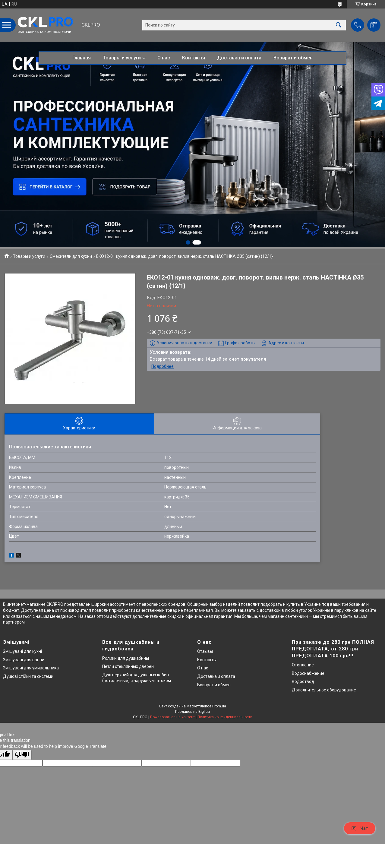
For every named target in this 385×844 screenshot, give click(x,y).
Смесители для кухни (71, 256)
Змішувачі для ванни (23, 659)
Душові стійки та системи (28, 676)
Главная (81, 58)
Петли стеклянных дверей (128, 666)
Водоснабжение (308, 673)
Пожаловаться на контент (172, 717)
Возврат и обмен (293, 58)
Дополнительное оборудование (324, 690)
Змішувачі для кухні (22, 651)
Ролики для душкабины (125, 658)
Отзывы (205, 651)
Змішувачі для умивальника (31, 667)
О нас (163, 58)
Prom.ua (219, 706)
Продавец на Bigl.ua (192, 712)
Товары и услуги (122, 58)
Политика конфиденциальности (224, 717)
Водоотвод (303, 681)
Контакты (193, 58)
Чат (359, 828)
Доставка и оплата (239, 58)
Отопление (303, 664)
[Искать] (338, 25)
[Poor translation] (22, 755)
